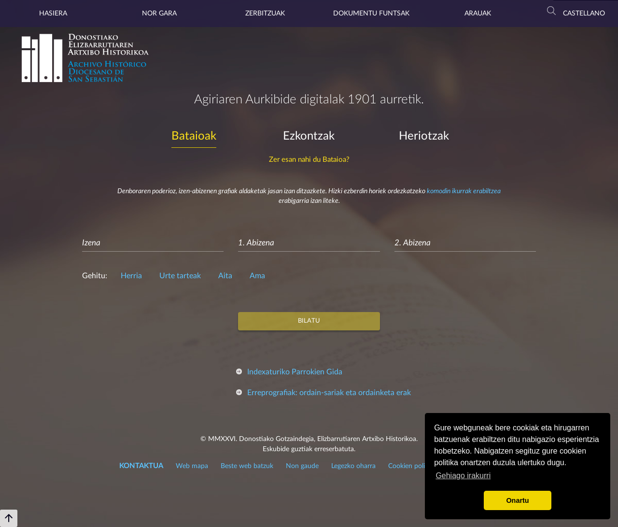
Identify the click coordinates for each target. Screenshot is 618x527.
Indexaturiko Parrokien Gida (294, 372)
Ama (257, 276)
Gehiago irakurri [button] (463, 475)
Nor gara (159, 13)
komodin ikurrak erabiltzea (464, 191)
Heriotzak (424, 136)
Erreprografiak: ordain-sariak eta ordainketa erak (329, 393)
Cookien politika (412, 466)
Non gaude (302, 466)
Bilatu (309, 321)
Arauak (477, 13)
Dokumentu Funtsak (371, 13)
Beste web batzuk (247, 466)
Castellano (584, 13)
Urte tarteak (180, 276)
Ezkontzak (309, 136)
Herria (131, 276)
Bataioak (193, 136)
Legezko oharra (353, 466)
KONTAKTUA (141, 466)
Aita (225, 276)
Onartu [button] (517, 500)
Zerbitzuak (265, 13)
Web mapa (192, 466)
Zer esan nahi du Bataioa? (309, 159)
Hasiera (53, 13)
